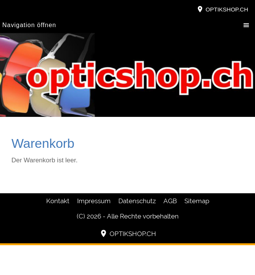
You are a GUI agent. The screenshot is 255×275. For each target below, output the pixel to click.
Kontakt (57, 201)
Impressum (94, 201)
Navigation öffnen (29, 25)
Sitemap (196, 201)
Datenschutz (137, 201)
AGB (170, 201)
